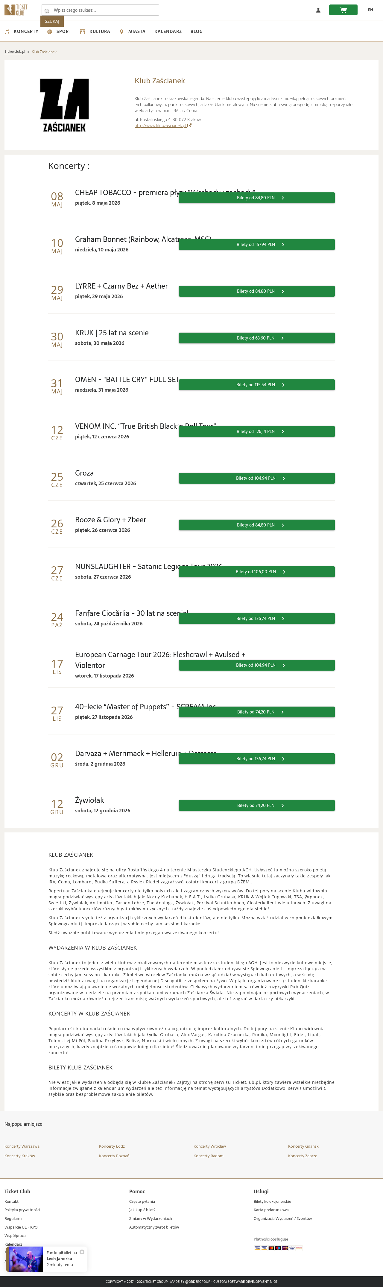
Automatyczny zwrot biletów (154, 1227)
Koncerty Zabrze (302, 1155)
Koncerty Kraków (19, 1155)
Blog (197, 31)
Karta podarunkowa (271, 1210)
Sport (59, 31)
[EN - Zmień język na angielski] (368, 9)
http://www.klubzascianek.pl (163, 125)
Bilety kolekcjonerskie (272, 1202)
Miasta (132, 31)
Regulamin (14, 1219)
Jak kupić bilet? (142, 1210)
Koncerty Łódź (112, 1146)
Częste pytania (142, 1202)
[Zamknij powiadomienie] (82, 1252)
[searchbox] (101, 10)
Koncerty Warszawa (21, 1146)
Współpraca (15, 1236)
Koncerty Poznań (114, 1155)
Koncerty (21, 31)
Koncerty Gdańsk (303, 1146)
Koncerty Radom (209, 1155)
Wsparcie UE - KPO (21, 1227)
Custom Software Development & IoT (245, 1282)
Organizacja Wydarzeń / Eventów (283, 1219)
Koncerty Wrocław (210, 1146)
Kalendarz (168, 31)
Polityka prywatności (22, 1210)
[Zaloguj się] (318, 9)
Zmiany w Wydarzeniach (150, 1219)
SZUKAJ (173, 10)
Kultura (95, 31)
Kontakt (11, 1202)
